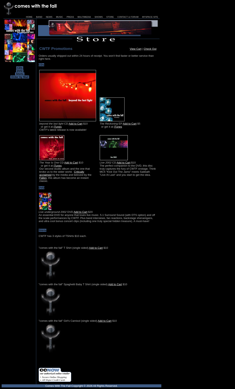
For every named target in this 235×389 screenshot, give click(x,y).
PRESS (70, 17)
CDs (19, 67)
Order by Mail (19, 76)
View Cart (136, 48)
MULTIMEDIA (84, 17)
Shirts (19, 73)
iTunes (58, 126)
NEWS (49, 17)
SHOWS (99, 17)
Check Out (150, 48)
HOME (29, 17)
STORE (110, 17)
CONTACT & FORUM (128, 17)
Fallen (43, 177)
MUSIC (59, 17)
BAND (39, 17)
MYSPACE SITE (150, 17)
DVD (19, 70)
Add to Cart (75, 123)
